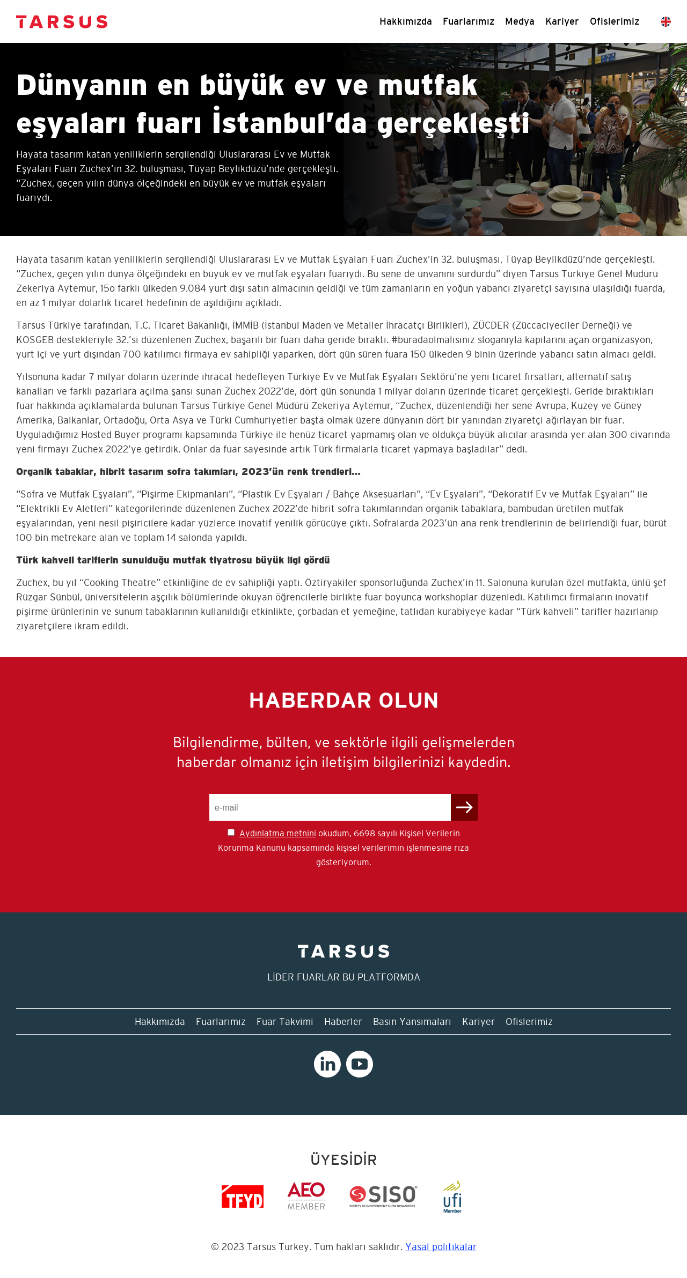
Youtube (359, 1064)
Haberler (343, 1021)
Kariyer (562, 21)
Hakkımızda (405, 21)
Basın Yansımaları (412, 1021)
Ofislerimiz (614, 21)
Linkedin (327, 1064)
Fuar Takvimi (285, 1021)
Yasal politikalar (441, 1246)
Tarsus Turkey (61, 21)
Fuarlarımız (468, 21)
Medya (520, 21)
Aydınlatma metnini (277, 833)
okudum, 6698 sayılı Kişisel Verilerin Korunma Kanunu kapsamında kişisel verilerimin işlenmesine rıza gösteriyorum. (343, 847)
